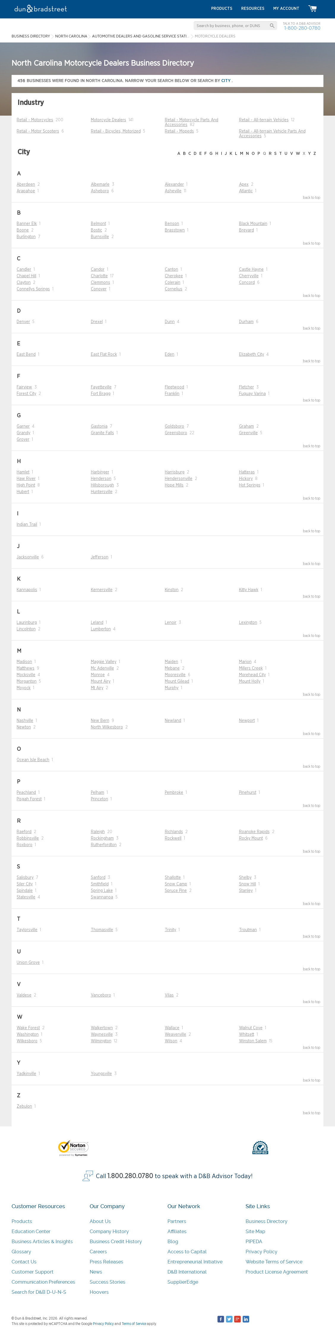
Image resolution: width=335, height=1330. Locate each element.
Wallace (172, 1028)
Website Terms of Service (274, 1262)
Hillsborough (102, 485)
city (226, 80)
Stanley (246, 891)
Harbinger (100, 472)
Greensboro (176, 433)
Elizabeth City (251, 354)
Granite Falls (102, 433)
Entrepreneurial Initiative (195, 1262)
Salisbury (25, 878)
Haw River (26, 479)
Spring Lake (102, 891)
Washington (28, 1034)
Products (22, 1221)
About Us (100, 1221)
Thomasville (102, 930)
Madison (24, 662)
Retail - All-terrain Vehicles (264, 120)
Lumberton (101, 629)
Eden (169, 354)
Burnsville (100, 237)
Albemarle (100, 184)
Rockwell (173, 838)
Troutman (248, 930)
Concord (247, 283)
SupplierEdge (183, 1282)
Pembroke (174, 793)
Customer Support (32, 1272)
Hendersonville (178, 479)
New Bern (100, 721)
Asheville (173, 191)
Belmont (98, 224)
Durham (246, 322)
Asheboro (100, 191)
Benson (172, 224)
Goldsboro (174, 426)
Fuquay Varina (252, 394)
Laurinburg (27, 623)
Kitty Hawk (248, 590)
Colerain (172, 283)
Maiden (171, 662)
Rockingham (102, 838)
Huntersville (102, 492)
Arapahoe (26, 191)
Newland (173, 721)
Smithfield (100, 884)
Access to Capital (187, 1252)
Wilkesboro (27, 1041)
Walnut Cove (251, 1028)
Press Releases (106, 1262)
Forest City (26, 394)
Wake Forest (28, 1028)
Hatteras (247, 472)
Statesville (26, 897)
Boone (23, 230)
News (96, 1272)
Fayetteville (101, 387)
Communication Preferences (43, 1282)
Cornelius (173, 289)
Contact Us (24, 1262)
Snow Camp (176, 884)
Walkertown (102, 1028)
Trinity (170, 930)
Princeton (99, 799)
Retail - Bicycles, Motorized (116, 131)
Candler (24, 269)
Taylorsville (27, 930)
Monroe (98, 675)
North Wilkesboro (107, 727)
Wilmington (101, 1041)
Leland (97, 623)
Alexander (174, 184)
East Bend (26, 354)
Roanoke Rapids (254, 832)
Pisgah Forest (29, 799)
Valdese (24, 995)
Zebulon (24, 1106)
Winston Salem (253, 1041)
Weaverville (175, 1034)
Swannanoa (102, 897)
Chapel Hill (26, 276)
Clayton (24, 283)
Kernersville (102, 590)
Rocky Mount (251, 838)
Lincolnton (26, 629)
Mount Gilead (177, 681)
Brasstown (175, 230)
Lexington (248, 623)
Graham (246, 426)
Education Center (31, 1231)
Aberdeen (26, 184)
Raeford (24, 832)
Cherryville (249, 276)
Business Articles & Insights (42, 1241)
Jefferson (99, 557)
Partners (177, 1221)
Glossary (21, 1252)
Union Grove (28, 963)
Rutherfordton (104, 845)
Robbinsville (28, 838)
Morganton (27, 681)
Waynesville (102, 1034)
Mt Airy (97, 688)
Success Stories (107, 1282)
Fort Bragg (100, 394)
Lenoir (170, 623)
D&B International (187, 1272)
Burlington (26, 237)
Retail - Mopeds (179, 131)
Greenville (248, 433)
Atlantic (246, 191)
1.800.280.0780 (130, 1176)
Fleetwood (174, 387)
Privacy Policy (261, 1252)
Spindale (25, 891)
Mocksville (26, 675)
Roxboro (24, 845)
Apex (244, 184)
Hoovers (99, 1292)
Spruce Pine (176, 891)
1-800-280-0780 (302, 28)
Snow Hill (247, 884)
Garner (23, 426)
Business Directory (266, 1221)
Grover (23, 439)
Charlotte (99, 276)
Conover (99, 289)
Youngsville (101, 1074)
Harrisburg (174, 472)
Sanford (98, 878)
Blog (173, 1241)
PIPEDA (254, 1241)
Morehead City (252, 675)
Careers (98, 1252)
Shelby (245, 878)
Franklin (172, 394)
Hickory (246, 479)
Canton (171, 269)
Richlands (174, 832)
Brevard (246, 230)
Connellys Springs (33, 289)
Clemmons (100, 283)
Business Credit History (116, 1241)
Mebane (172, 668)
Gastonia (99, 426)
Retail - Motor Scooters (38, 131)
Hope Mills (174, 485)
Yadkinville (26, 1074)
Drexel (97, 322)
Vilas (169, 995)
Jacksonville (28, 557)
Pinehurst (247, 793)
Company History (109, 1231)
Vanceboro (101, 995)
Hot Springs (249, 485)
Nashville (25, 721)
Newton (24, 727)
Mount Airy (100, 681)
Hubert (23, 492)
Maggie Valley (103, 662)
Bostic (96, 230)
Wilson (171, 1041)
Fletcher (246, 387)
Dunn (170, 322)
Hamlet (23, 472)
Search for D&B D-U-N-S (39, 1292)
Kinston (171, 590)
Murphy (171, 688)
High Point (26, 485)
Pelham (97, 793)
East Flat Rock (104, 354)
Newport (247, 721)
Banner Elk (27, 224)
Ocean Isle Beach (33, 760)
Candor (98, 269)
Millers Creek (251, 668)
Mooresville (175, 675)
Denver (23, 322)
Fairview (24, 387)
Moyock (24, 688)
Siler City (25, 884)
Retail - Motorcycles (35, 120)
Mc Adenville (102, 668)
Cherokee (174, 276)
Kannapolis (27, 590)
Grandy (23, 433)
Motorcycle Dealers (108, 120)
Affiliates (177, 1231)
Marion (245, 662)
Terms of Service (134, 1324)
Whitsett (246, 1034)
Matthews (25, 668)
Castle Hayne (251, 269)
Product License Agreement (277, 1272)
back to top (311, 197)
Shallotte (173, 878)
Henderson (101, 479)
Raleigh (98, 832)
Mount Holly (249, 681)
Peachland (26, 793)
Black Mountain (253, 224)
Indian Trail (27, 524)
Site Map (255, 1231)
